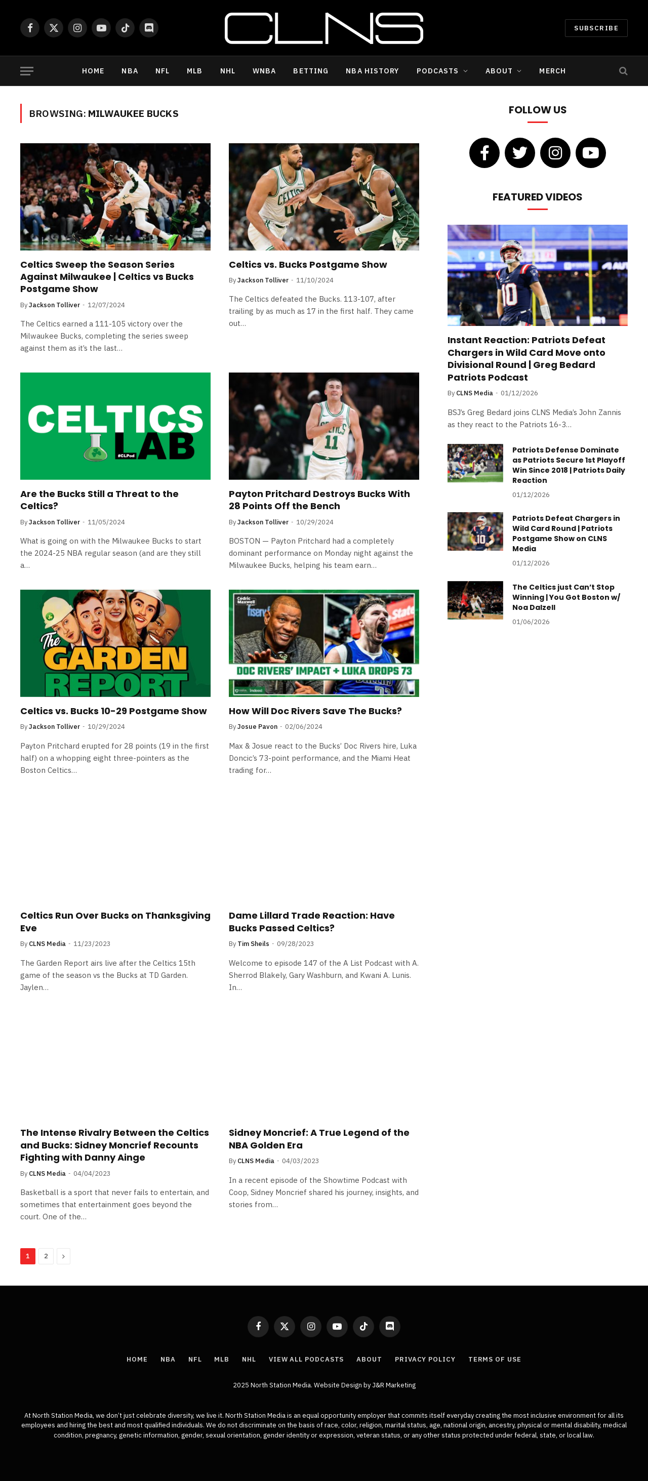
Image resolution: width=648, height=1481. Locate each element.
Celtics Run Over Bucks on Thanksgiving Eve (115, 922)
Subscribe (596, 28)
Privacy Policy (425, 1359)
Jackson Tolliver (54, 305)
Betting (311, 70)
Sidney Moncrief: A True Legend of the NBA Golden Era (319, 1139)
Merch (552, 70)
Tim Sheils (253, 943)
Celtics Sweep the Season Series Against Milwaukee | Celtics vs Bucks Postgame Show (107, 277)
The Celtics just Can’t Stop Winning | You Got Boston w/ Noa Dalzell (566, 597)
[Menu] (26, 71)
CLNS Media (47, 943)
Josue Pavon (257, 726)
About (499, 70)
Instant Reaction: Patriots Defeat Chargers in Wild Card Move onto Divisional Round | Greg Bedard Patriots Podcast (526, 358)
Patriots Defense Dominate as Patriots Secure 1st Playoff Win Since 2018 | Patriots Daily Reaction (568, 465)
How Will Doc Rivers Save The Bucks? (315, 711)
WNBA (264, 70)
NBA (130, 70)
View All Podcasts (306, 1359)
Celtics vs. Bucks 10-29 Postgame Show (113, 711)
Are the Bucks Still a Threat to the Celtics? (99, 500)
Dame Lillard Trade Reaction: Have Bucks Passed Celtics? (312, 922)
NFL (162, 70)
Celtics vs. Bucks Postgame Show (308, 265)
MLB (194, 70)
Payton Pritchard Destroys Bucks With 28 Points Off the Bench (319, 500)
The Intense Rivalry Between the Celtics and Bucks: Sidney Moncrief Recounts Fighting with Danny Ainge (114, 1145)
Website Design (338, 1385)
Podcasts (438, 70)
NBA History (372, 70)
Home (93, 70)
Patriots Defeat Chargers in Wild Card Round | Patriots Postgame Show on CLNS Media (566, 533)
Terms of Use (494, 1359)
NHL (227, 70)
